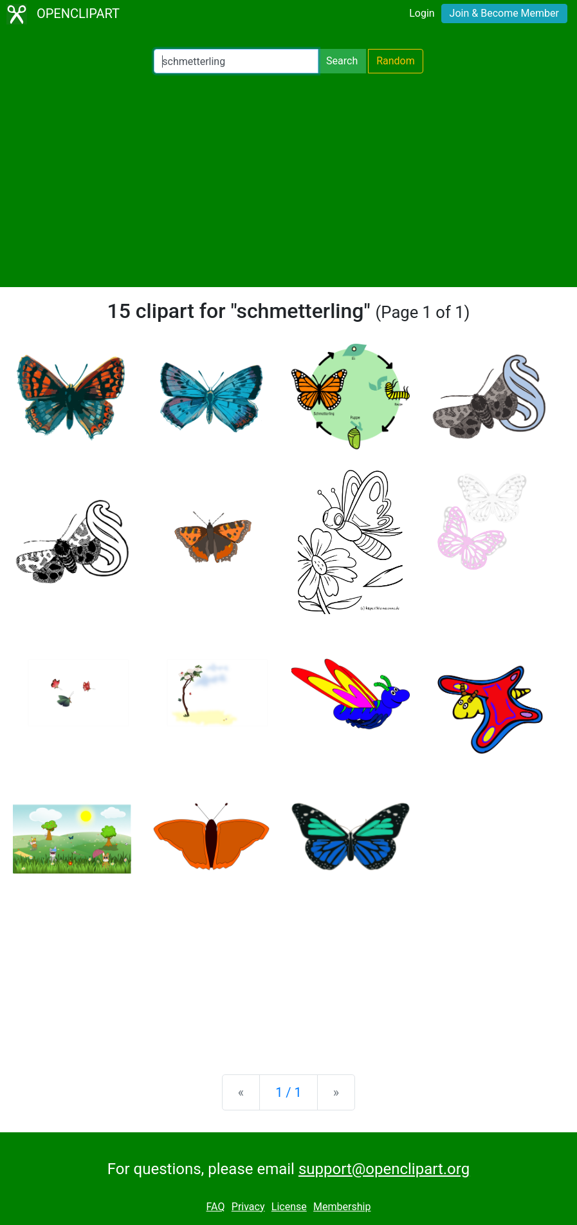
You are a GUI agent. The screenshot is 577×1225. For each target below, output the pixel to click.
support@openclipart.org (384, 1169)
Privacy (248, 1207)
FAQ (215, 1207)
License (289, 1207)
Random (395, 61)
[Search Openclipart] (236, 61)
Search (342, 61)
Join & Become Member (504, 13)
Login (421, 13)
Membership (342, 1207)
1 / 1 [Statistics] (288, 1092)
